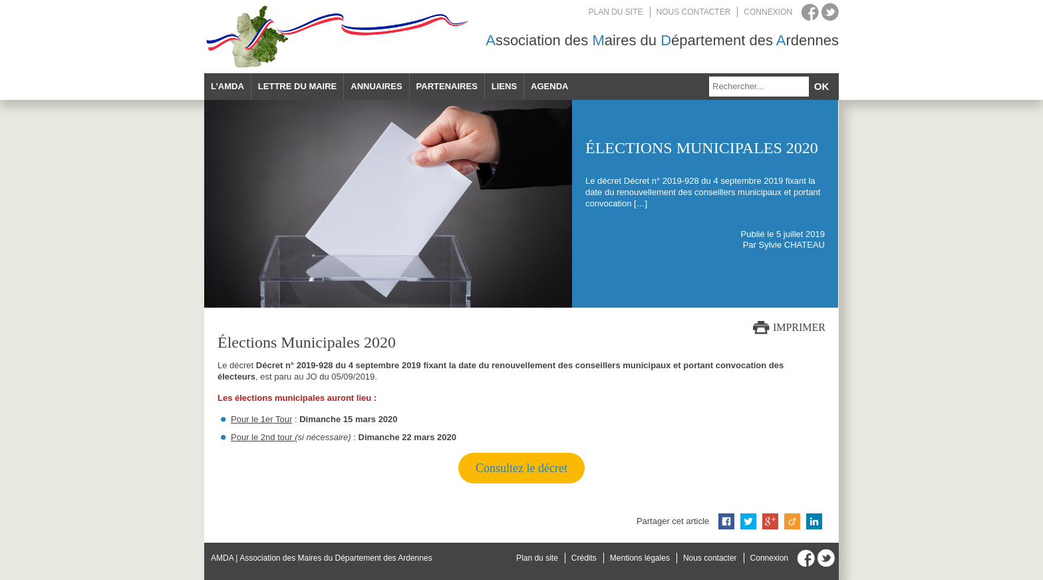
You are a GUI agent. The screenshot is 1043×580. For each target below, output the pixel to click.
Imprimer (799, 327)
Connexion (768, 12)
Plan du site (616, 12)
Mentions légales (640, 558)
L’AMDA (227, 86)
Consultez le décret (521, 468)
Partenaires (447, 86)
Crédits (584, 558)
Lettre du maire (297, 86)
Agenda (549, 86)
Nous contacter (694, 12)
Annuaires (376, 86)
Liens (504, 86)
